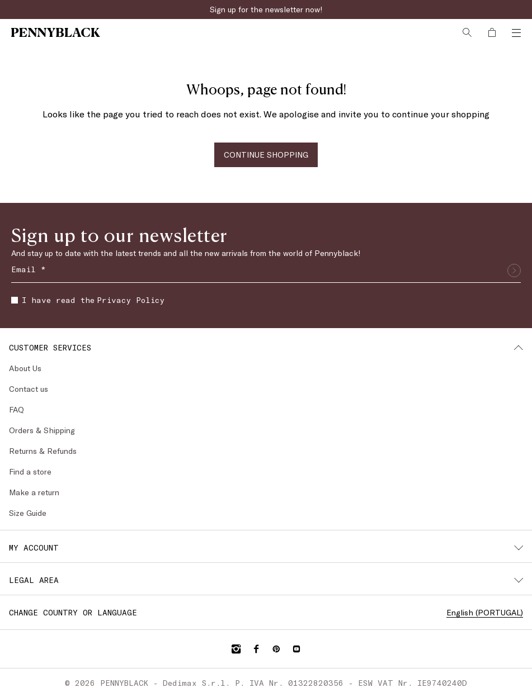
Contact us (28, 388)
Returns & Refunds (43, 451)
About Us (25, 368)
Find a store (30, 471)
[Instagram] (236, 649)
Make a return (34, 492)
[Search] (467, 32)
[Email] (266, 270)
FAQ (16, 409)
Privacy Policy (130, 300)
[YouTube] (296, 649)
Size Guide (27, 513)
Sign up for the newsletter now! (266, 9)
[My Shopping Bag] (492, 32)
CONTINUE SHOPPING (266, 154)
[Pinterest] (276, 649)
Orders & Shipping (42, 430)
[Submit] (514, 270)
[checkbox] (14, 300)
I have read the (87, 300)
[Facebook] (256, 649)
